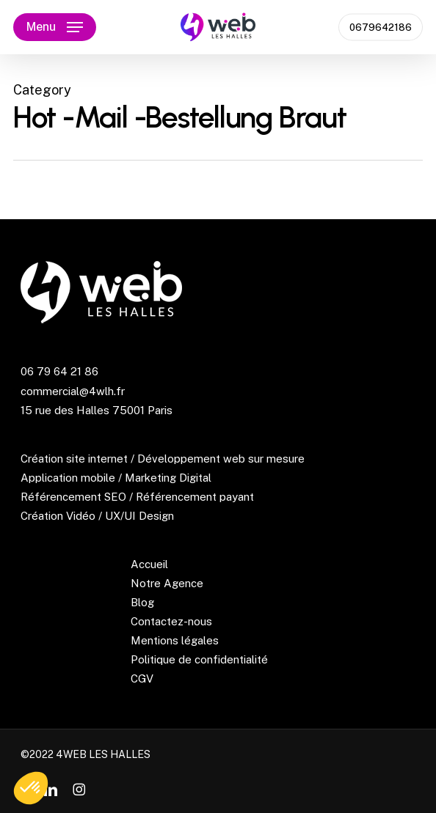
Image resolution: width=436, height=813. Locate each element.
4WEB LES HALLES (103, 754)
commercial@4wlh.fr (73, 391)
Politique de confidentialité (199, 659)
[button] (54, 27)
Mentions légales (175, 640)
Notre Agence (167, 583)
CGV (142, 678)
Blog (142, 602)
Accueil (149, 564)
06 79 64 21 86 (59, 371)
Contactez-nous (171, 621)
